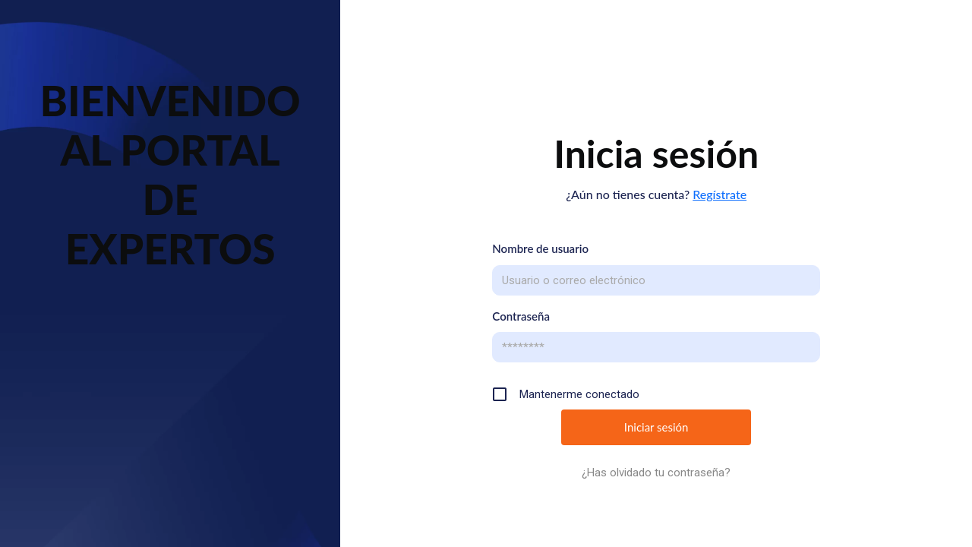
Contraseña (521, 316)
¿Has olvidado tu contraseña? (656, 472)
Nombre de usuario (540, 248)
